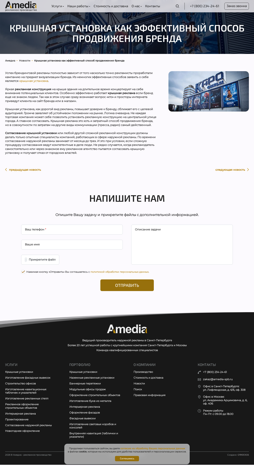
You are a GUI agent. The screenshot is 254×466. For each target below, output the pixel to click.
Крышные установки (19, 373)
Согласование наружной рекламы (28, 426)
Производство (143, 373)
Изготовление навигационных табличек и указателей (25, 392)
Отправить (127, 286)
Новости (139, 384)
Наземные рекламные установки (91, 379)
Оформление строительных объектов (94, 396)
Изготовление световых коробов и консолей (92, 427)
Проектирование (16, 420)
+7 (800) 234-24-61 (204, 6)
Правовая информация (149, 396)
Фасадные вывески (82, 419)
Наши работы (78, 6)
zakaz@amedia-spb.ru (218, 380)
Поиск (138, 390)
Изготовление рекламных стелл (26, 400)
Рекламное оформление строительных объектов (22, 407)
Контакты (152, 6)
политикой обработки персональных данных (119, 272)
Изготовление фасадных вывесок (27, 379)
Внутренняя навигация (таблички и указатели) (93, 436)
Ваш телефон (35, 230)
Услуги (57, 6)
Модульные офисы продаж (87, 390)
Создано (238, 456)
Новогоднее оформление (22, 432)
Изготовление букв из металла (90, 402)
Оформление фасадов (84, 413)
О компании (145, 366)
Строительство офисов (20, 384)
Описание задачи (148, 230)
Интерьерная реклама (20, 414)
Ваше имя (32, 245)
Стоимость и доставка (110, 6)
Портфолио (79, 366)
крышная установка (33, 81)
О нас (136, 6)
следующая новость (232, 170)
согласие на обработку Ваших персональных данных (152, 448)
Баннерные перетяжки (85, 384)
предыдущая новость (23, 170)
